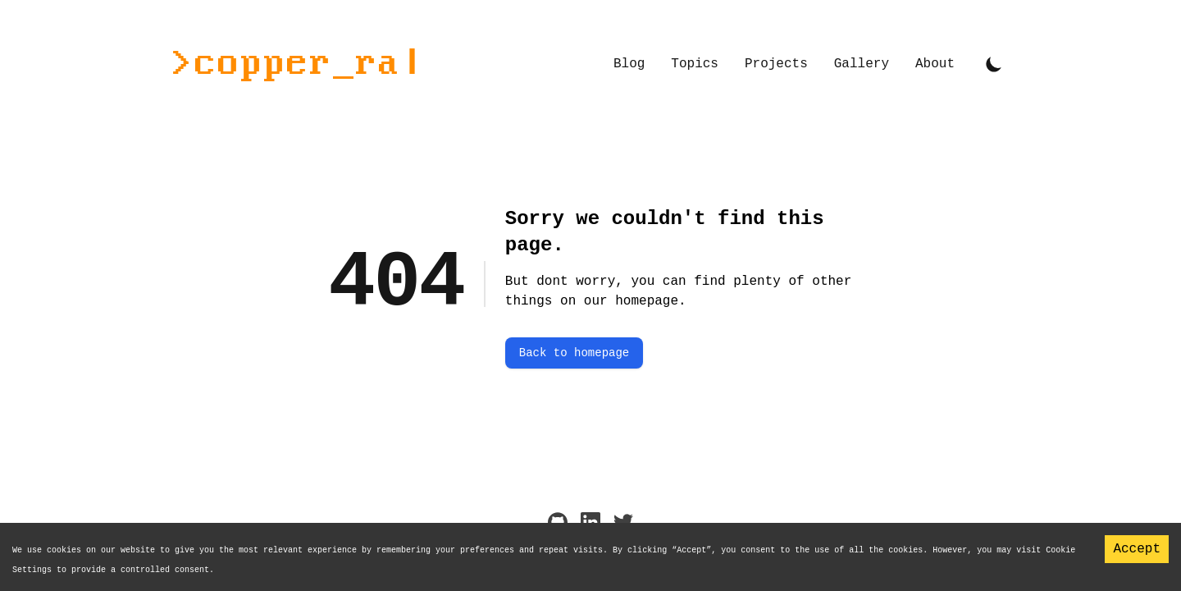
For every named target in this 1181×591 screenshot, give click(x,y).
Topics (694, 64)
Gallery (861, 64)
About (935, 64)
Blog (629, 64)
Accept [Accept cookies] (1136, 549)
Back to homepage (574, 352)
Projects (776, 64)
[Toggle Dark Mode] (994, 64)
